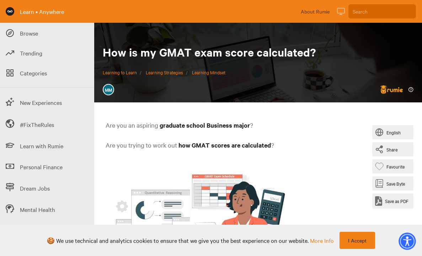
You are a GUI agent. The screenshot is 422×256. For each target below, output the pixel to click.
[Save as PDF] (391, 201)
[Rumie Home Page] (10, 11)
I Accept (357, 240)
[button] (407, 241)
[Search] (382, 11)
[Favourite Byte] (391, 166)
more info (322, 240)
